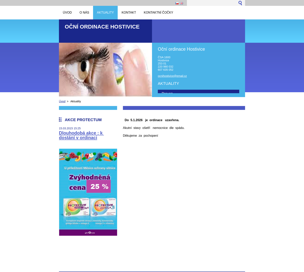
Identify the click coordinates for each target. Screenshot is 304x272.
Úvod (62, 101)
